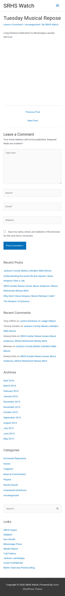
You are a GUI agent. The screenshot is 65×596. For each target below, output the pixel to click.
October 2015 (10, 412)
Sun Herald (9, 539)
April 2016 (8, 380)
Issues (6, 463)
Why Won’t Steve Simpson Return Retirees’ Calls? (29, 296)
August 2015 (10, 422)
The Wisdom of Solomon (16, 301)
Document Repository (14, 458)
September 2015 (12, 417)
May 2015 (8, 438)
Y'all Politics (9, 553)
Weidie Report (10, 548)
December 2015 (11, 401)
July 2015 (8, 428)
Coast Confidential (13, 562)
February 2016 (11, 391)
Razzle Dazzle (10, 484)
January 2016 (10, 396)
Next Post (33, 120)
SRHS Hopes (10, 530)
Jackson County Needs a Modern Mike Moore (27, 270)
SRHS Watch (18, 5)
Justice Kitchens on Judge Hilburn (38, 321)
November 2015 (11, 407)
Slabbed (7, 534)
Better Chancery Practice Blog (19, 567)
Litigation (8, 468)
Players (7, 479)
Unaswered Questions (15, 490)
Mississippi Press (12, 544)
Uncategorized (32, 24)
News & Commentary (14, 474)
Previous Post (33, 112)
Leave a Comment (13, 24)
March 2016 (9, 385)
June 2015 (9, 433)
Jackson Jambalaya (13, 558)
